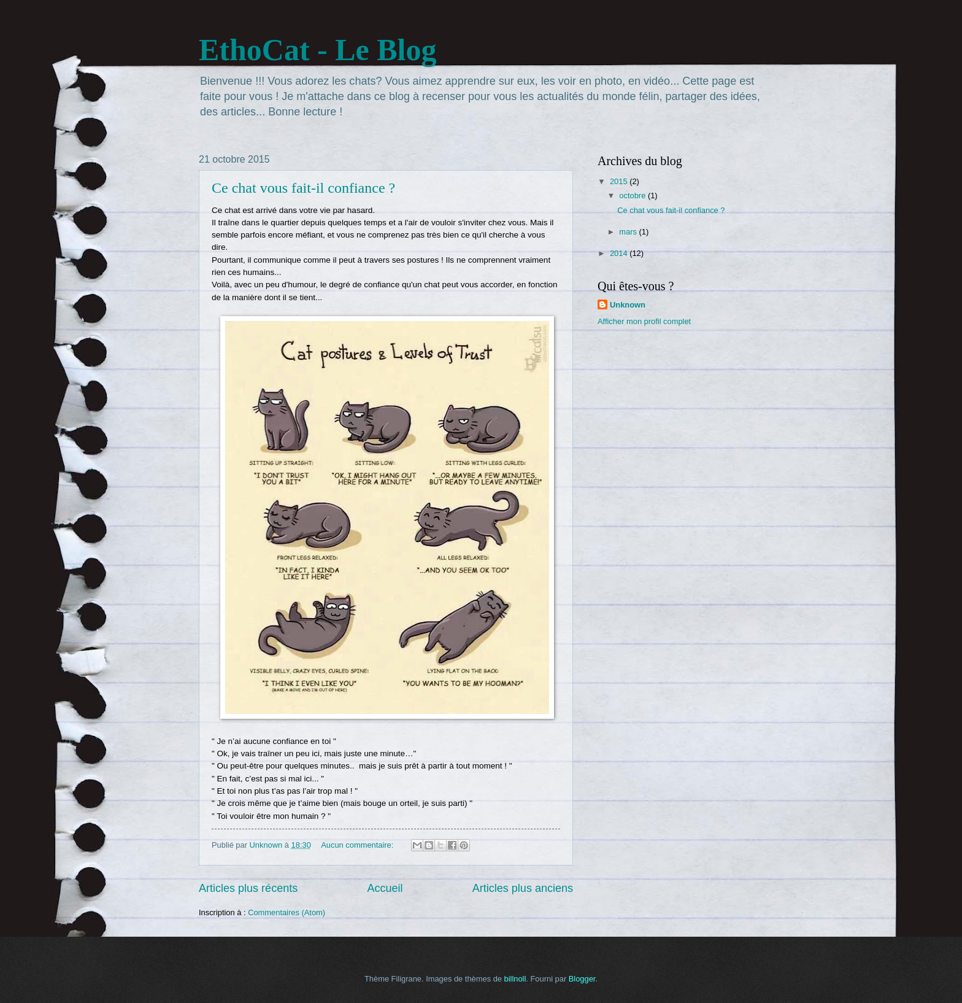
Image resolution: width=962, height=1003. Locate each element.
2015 (619, 181)
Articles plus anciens (522, 888)
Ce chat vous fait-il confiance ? (303, 188)
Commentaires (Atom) (286, 912)
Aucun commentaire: (358, 845)
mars (629, 231)
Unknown (627, 304)
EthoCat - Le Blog (318, 50)
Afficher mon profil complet (644, 321)
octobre (633, 195)
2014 (619, 253)
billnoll (515, 978)
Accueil (384, 888)
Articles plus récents (248, 888)
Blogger (582, 978)
